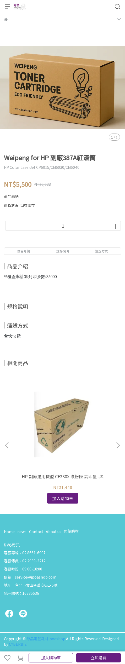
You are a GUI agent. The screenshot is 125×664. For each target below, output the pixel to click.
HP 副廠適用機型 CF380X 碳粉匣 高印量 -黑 (63, 476)
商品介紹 (23, 251)
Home (9, 531)
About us (53, 531)
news (21, 531)
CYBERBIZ (18, 644)
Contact (36, 531)
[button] (118, 445)
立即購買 (98, 657)
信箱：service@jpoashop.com (30, 577)
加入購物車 (51, 657)
